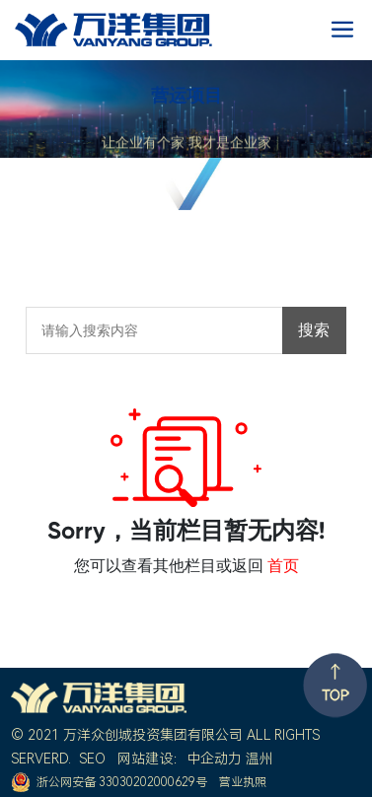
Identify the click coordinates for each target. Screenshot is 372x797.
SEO (92, 758)
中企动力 (214, 758)
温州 (259, 758)
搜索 (314, 330)
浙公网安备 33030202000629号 (122, 782)
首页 (283, 565)
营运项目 (186, 96)
